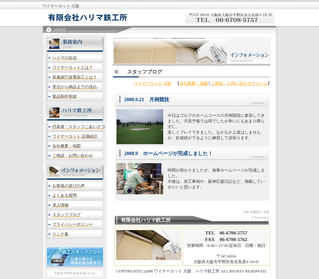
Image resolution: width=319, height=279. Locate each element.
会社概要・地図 (193, 83)
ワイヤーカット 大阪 (152, 83)
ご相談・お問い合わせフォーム (239, 83)
